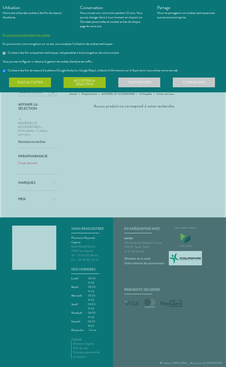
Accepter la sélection (85, 82)
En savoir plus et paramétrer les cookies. (27, 35)
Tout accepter (30, 82)
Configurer (195, 82)
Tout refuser (140, 82)
